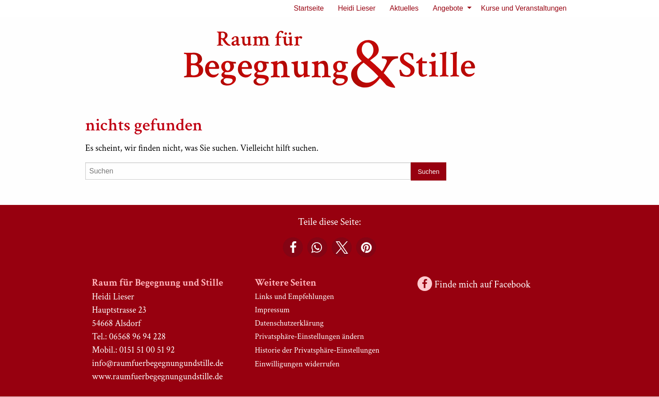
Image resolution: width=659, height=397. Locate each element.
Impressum (272, 310)
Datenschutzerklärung (289, 323)
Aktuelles (404, 8)
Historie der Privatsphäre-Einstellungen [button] (317, 350)
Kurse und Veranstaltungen (524, 8)
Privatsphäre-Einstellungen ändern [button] (309, 336)
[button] (293, 247)
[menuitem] (308, 8)
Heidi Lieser (356, 8)
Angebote (448, 8)
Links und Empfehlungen (294, 296)
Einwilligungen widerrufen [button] (297, 364)
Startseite (309, 8)
